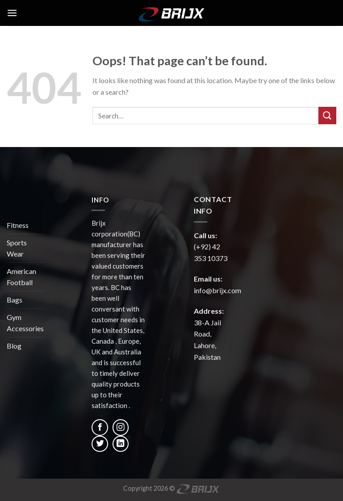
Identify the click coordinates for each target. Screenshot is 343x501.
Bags (14, 299)
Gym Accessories (25, 323)
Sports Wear (17, 248)
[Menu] (12, 13)
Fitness (18, 225)
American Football (21, 277)
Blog (14, 345)
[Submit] (327, 115)
